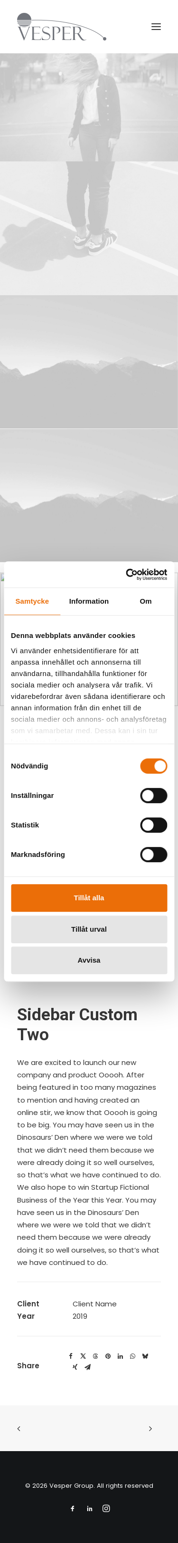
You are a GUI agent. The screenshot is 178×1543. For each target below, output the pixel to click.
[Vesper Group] (61, 26)
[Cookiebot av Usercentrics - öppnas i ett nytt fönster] (126, 574)
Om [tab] (146, 601)
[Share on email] (87, 1367)
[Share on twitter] (83, 1356)
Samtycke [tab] (32, 601)
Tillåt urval (89, 929)
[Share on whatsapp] (132, 1356)
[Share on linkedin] (120, 1356)
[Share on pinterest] (107, 1356)
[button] (156, 26)
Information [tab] (89, 601)
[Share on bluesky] (144, 1356)
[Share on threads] (95, 1356)
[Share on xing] (75, 1367)
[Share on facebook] (70, 1356)
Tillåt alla (89, 898)
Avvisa (89, 960)
